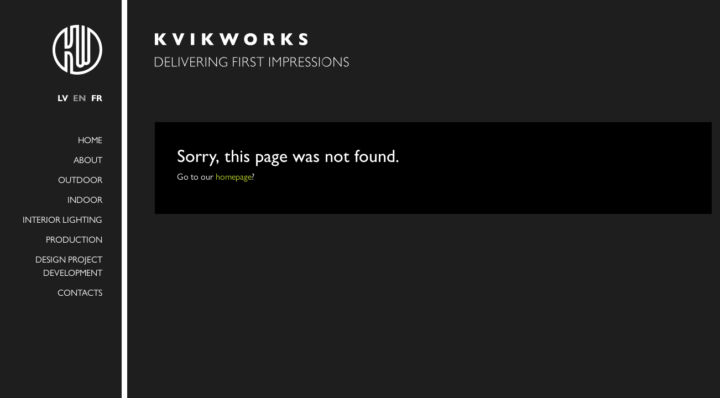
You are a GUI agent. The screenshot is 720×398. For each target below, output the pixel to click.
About (88, 159)
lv (63, 97)
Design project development (68, 266)
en (79, 97)
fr (96, 97)
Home (90, 139)
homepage (234, 176)
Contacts (80, 292)
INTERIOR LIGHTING (62, 219)
